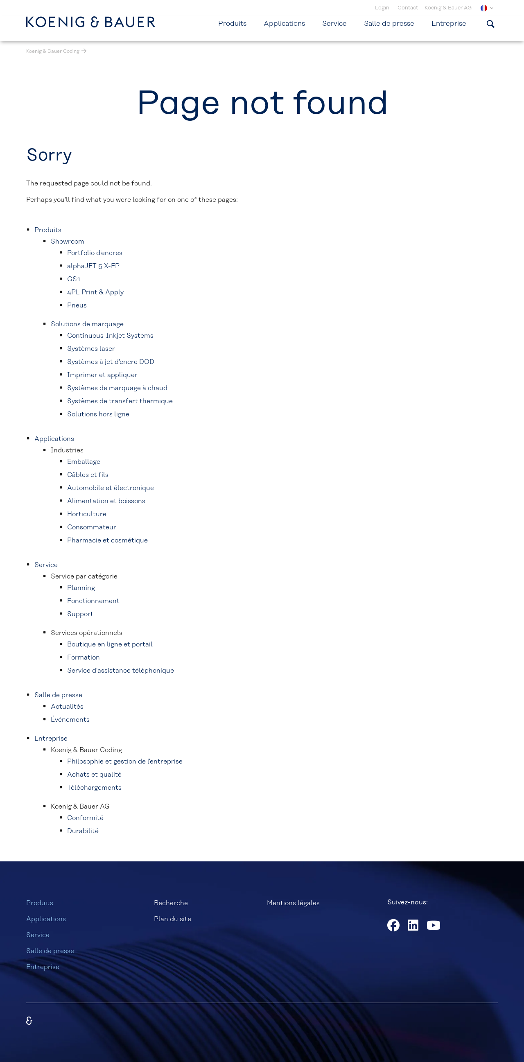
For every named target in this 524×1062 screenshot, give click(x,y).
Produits (39, 903)
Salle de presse (50, 951)
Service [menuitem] (334, 23)
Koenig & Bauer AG (448, 8)
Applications (46, 919)
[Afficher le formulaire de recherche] (490, 23)
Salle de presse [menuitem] (389, 23)
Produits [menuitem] (232, 23)
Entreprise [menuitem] (448, 23)
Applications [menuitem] (284, 23)
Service (38, 935)
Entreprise (42, 967)
